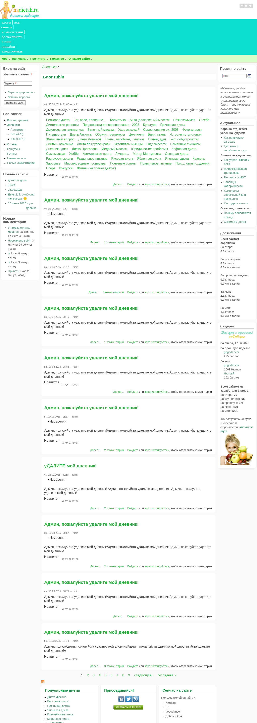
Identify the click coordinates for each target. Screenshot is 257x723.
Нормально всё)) (19, 211)
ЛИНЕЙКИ (104, 22)
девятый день (17, 151)
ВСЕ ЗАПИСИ (22, 22)
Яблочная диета (149, 129)
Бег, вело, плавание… (89, 91)
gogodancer (231, 323)
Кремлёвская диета (60, 685)
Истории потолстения (185, 105)
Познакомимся (184, 91)
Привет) (13, 242)
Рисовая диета (122, 129)
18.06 (11, 155)
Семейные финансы (185, 115)
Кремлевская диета (97, 124)
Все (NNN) (17, 109)
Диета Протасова (85, 120)
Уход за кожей (128, 100)
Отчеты (12, 115)
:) (9, 224)
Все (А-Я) (16, 105)
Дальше (31, 179)
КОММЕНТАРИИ (45, 22)
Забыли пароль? (19, 68)
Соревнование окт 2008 (160, 100)
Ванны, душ (157, 110)
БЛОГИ (6, 22)
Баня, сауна (157, 105)
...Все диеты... (56, 694)
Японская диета (177, 129)
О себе (204, 91)
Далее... (118, 155)
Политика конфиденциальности (137, 712)
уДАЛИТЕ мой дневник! (70, 436)
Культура (150, 96)
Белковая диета (58, 91)
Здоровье (53, 134)
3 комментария (114, 637)
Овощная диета (176, 124)
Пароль (10, 54)
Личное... (122, 124)
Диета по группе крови (93, 115)
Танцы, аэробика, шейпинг (124, 110)
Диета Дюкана (56, 668)
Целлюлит (136, 105)
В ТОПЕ (89, 22)
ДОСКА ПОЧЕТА (70, 22)
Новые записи (16, 129)
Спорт (50, 139)
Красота (199, 129)
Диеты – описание (59, 115)
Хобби (74, 124)
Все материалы (17, 91)
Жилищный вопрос (60, 110)
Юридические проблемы (149, 120)
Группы (12, 124)
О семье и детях (235, 192)
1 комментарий (114, 213)
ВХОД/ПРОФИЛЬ (124, 22)
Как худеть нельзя (236, 174)
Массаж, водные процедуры (85, 134)
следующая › (143, 646)
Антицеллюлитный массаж (149, 91)
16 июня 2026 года (20, 174)
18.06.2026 (15, 160)
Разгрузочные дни (59, 129)
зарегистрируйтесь (157, 155)
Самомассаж (55, 124)
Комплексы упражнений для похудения (235, 165)
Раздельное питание (92, 129)
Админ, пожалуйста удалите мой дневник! (91, 66)
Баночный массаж (101, 100)
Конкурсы (66, 139)
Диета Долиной (89, 110)
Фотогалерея (192, 100)
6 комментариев (113, 263)
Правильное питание (155, 134)
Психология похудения (192, 134)
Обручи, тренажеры (110, 105)
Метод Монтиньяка (147, 124)
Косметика (118, 91)
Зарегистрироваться (21, 63)
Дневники (49, 38)
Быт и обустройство (184, 110)
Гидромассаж (156, 115)
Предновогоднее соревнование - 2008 (111, 96)
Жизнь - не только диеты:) (96, 139)
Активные (16, 100)
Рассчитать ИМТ (235, 148)
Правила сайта (109, 712)
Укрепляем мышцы (128, 115)
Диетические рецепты (62, 96)
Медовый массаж (114, 120)
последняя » (166, 646)
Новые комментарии (21, 134)
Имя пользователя (18, 45)
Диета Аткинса (81, 105)
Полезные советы (123, 134)
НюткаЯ (229, 344)
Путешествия (56, 105)
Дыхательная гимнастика (65, 100)
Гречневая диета (172, 96)
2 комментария (114, 421)
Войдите (132, 155)
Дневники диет (57, 120)
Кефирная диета (184, 120)
